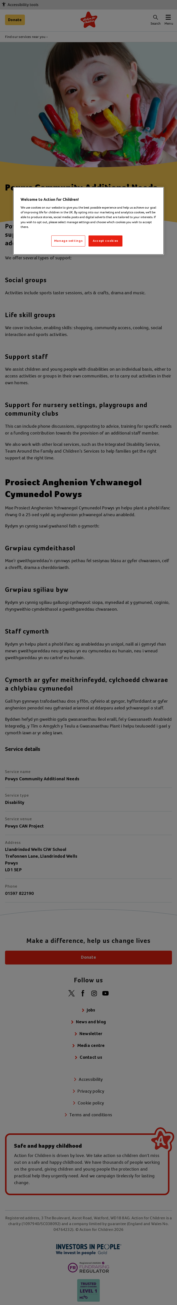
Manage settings (68, 241)
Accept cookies (105, 241)
